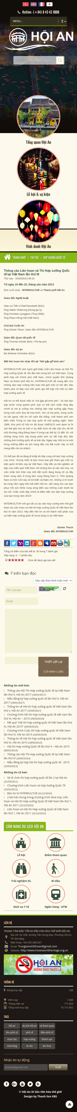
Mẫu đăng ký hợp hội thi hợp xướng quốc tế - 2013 (38, 762)
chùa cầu (12, 1039)
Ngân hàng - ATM (56, 907)
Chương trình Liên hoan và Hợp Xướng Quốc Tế (36, 785)
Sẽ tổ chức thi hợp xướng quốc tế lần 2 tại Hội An (37, 777)
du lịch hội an (29, 1025)
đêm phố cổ (47, 1032)
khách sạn (47, 1039)
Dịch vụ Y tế (21, 907)
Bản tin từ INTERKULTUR (22, 793)
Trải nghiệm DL (21, 881)
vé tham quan (47, 1025)
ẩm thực (47, 1046)
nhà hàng (12, 1046)
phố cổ (29, 1032)
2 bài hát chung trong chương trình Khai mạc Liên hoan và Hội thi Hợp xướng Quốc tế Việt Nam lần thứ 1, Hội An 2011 (38, 801)
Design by (40, 1096)
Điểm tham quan (56, 855)
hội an (12, 1025)
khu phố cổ (12, 1032)
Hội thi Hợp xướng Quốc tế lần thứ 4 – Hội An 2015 (38, 746)
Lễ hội (21, 855)
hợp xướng (29, 1039)
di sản (29, 1046)
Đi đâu (56, 881)
